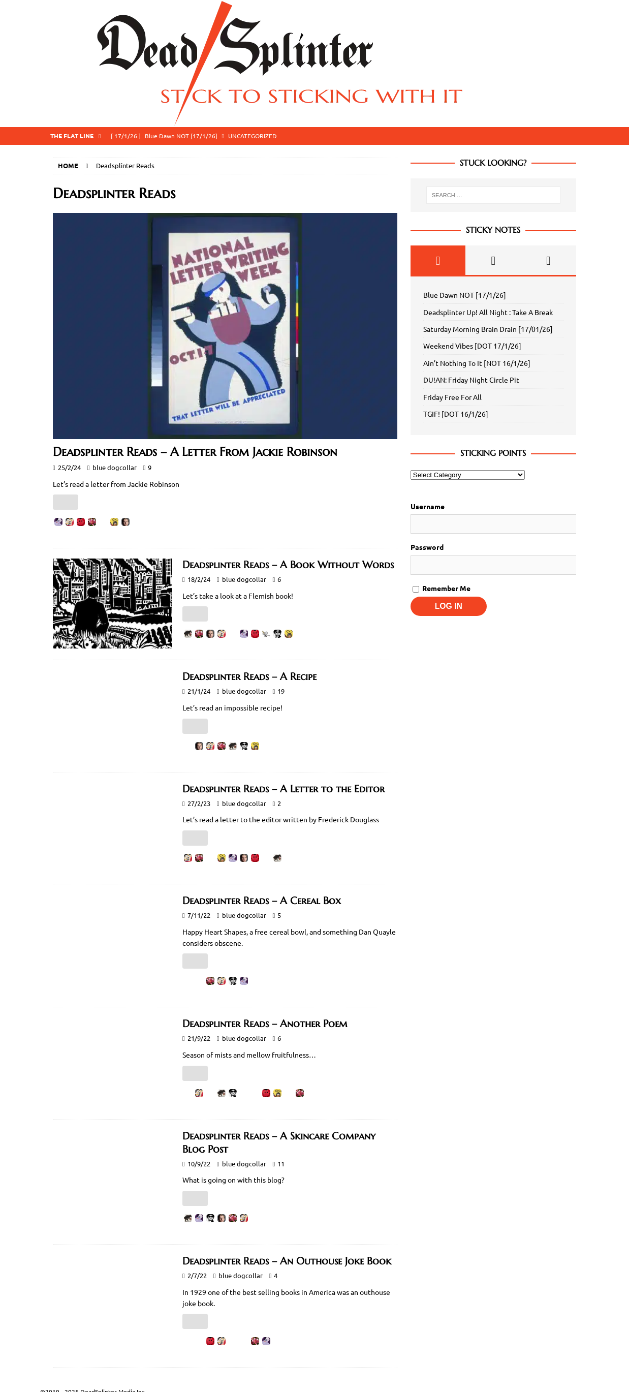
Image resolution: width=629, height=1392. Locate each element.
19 (281, 691)
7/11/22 (198, 915)
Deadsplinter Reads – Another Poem (265, 1023)
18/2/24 (198, 579)
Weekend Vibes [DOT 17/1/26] (472, 345)
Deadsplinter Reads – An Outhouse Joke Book (286, 1261)
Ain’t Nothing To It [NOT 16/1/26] (476, 362)
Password (427, 546)
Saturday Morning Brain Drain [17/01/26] (488, 328)
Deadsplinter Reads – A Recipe (249, 676)
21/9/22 (198, 1038)
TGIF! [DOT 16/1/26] (455, 413)
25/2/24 (69, 467)
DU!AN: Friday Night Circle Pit (471, 379)
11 (281, 1163)
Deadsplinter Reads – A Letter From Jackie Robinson (195, 451)
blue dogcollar (114, 467)
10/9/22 (198, 1163)
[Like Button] (65, 502)
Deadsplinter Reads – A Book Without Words (288, 565)
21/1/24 (198, 691)
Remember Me (441, 588)
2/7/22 (197, 1275)
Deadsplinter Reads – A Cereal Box (261, 900)
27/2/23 (198, 803)
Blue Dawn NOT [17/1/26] (464, 294)
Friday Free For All (452, 396)
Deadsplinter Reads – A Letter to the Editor (283, 789)
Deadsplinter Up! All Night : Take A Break (488, 312)
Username (428, 506)
